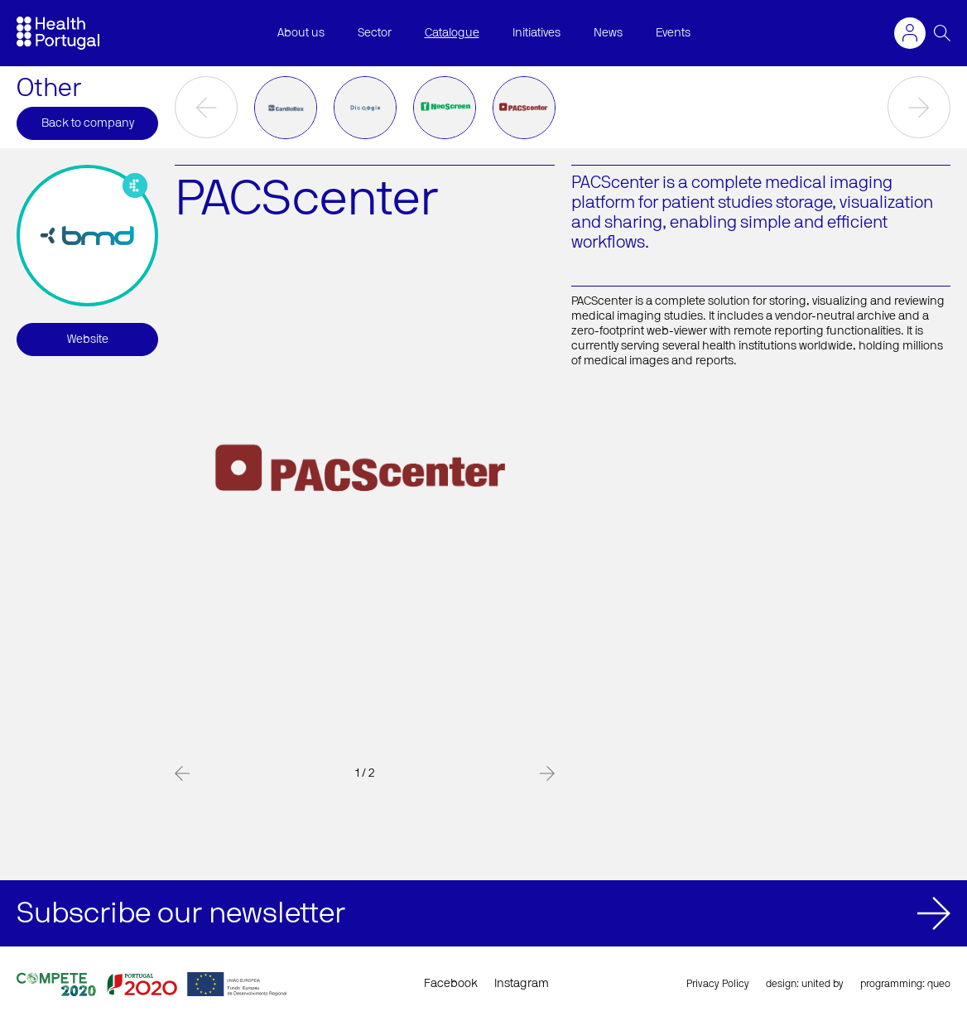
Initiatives (536, 33)
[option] (285, 107)
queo (938, 984)
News (608, 33)
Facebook (451, 984)
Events (673, 33)
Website (87, 339)
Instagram (521, 984)
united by (822, 984)
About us (301, 33)
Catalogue (452, 33)
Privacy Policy (717, 984)
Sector (375, 33)
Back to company (87, 123)
